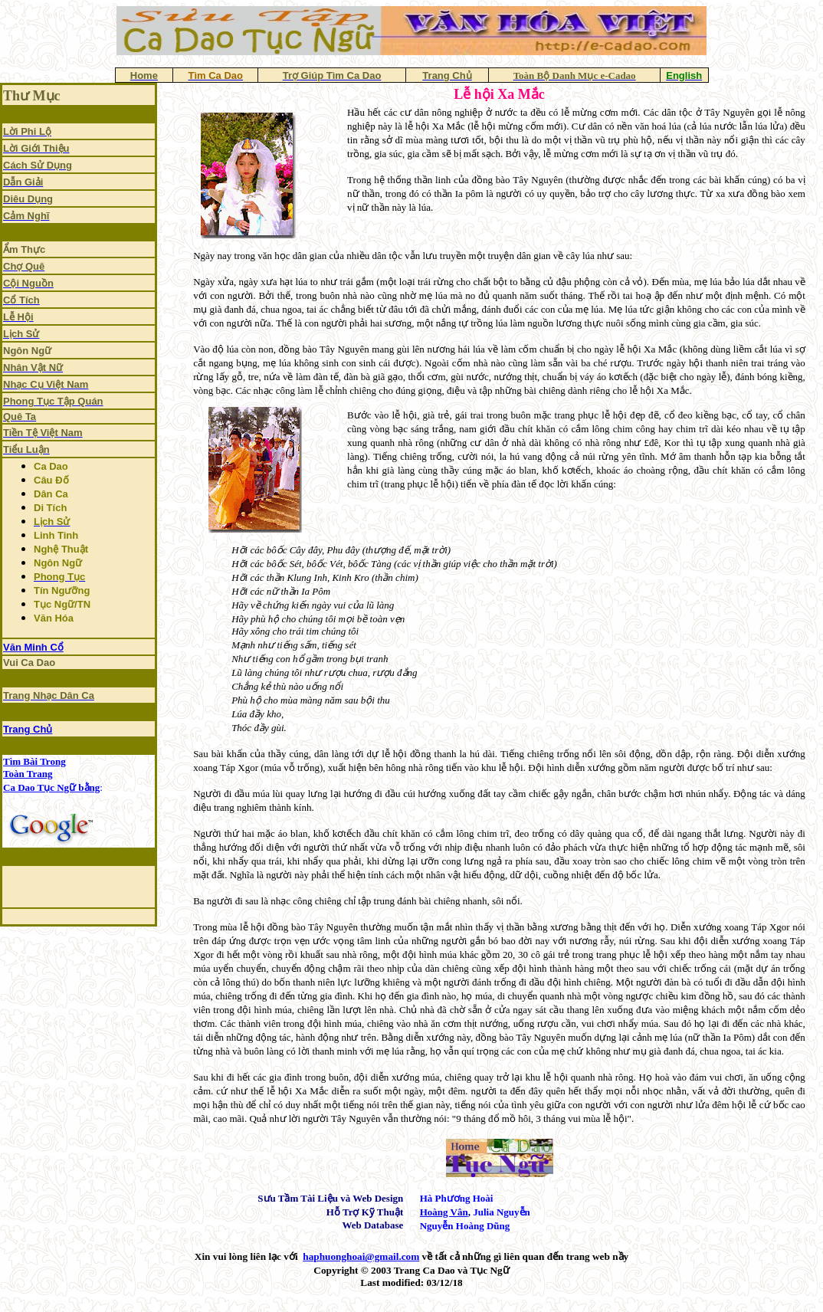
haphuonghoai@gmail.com (361, 1256)
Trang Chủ (27, 729)
